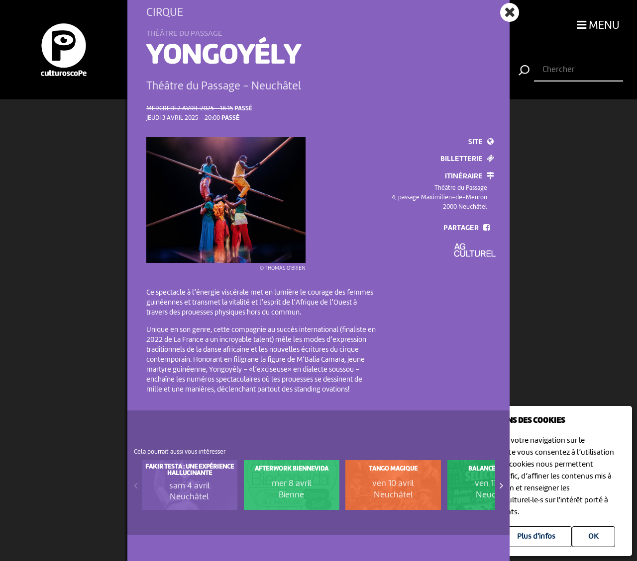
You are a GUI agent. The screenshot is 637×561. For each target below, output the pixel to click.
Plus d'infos (536, 537)
